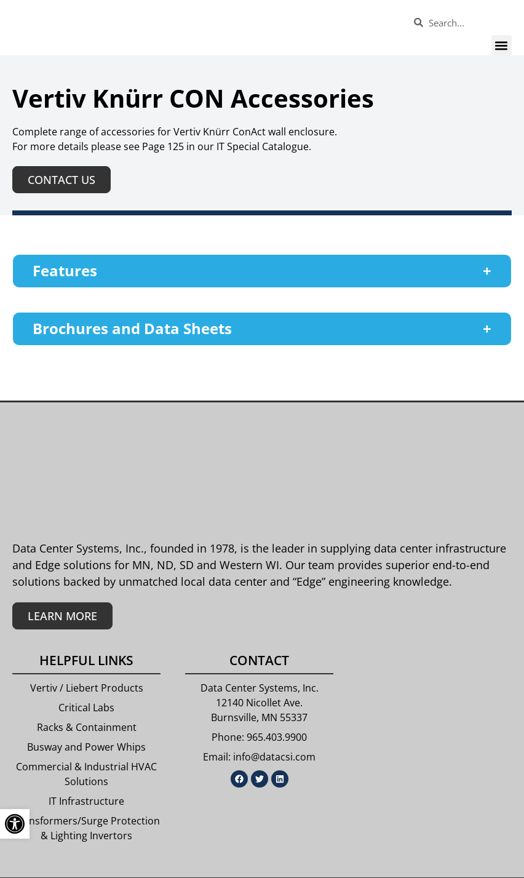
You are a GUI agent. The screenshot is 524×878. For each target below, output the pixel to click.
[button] (501, 45)
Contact (259, 660)
